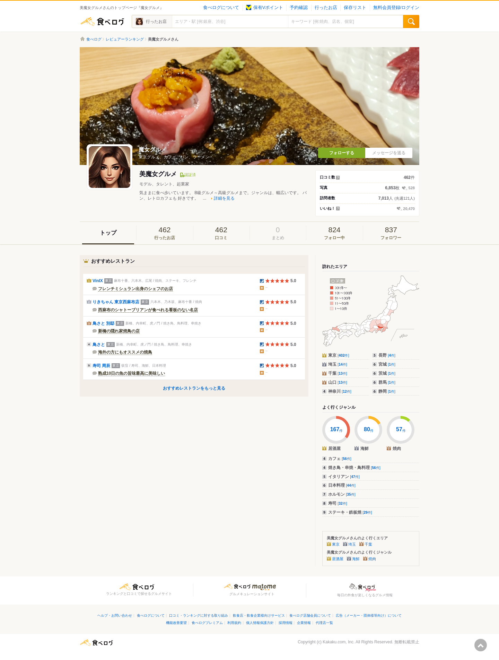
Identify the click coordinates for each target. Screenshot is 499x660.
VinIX (98, 280)
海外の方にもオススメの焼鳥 (125, 352)
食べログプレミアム (207, 623)
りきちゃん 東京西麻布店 (116, 301)
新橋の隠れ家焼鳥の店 (119, 331)
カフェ (339, 458)
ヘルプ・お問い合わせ (114, 615)
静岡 (386, 391)
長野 (386, 355)
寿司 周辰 (101, 365)
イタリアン (344, 476)
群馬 (386, 382)
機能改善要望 (176, 623)
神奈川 (339, 391)
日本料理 (342, 485)
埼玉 (337, 364)
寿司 (337, 503)
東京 (338, 355)
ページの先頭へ (480, 645)
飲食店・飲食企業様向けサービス (259, 615)
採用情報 (285, 623)
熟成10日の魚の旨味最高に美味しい (131, 373)
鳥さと (99, 344)
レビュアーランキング (125, 39)
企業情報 (304, 623)
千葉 (337, 373)
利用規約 (234, 623)
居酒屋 (337, 559)
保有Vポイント (264, 7)
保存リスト (355, 7)
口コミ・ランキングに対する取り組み (198, 615)
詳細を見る (224, 198)
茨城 (386, 373)
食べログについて (221, 7)
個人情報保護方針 (260, 623)
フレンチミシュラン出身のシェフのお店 (135, 288)
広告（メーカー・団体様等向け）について (369, 615)
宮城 (386, 364)
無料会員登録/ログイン (396, 7)
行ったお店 (326, 7)
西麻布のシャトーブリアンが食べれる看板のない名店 (148, 309)
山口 (337, 382)
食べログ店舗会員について (310, 615)
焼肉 (372, 559)
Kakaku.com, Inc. (338, 642)
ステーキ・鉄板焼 (350, 512)
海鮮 (356, 559)
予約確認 (299, 7)
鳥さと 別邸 (103, 323)
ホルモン (342, 494)
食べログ (102, 21)
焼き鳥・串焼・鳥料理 (354, 467)
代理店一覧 (324, 623)
